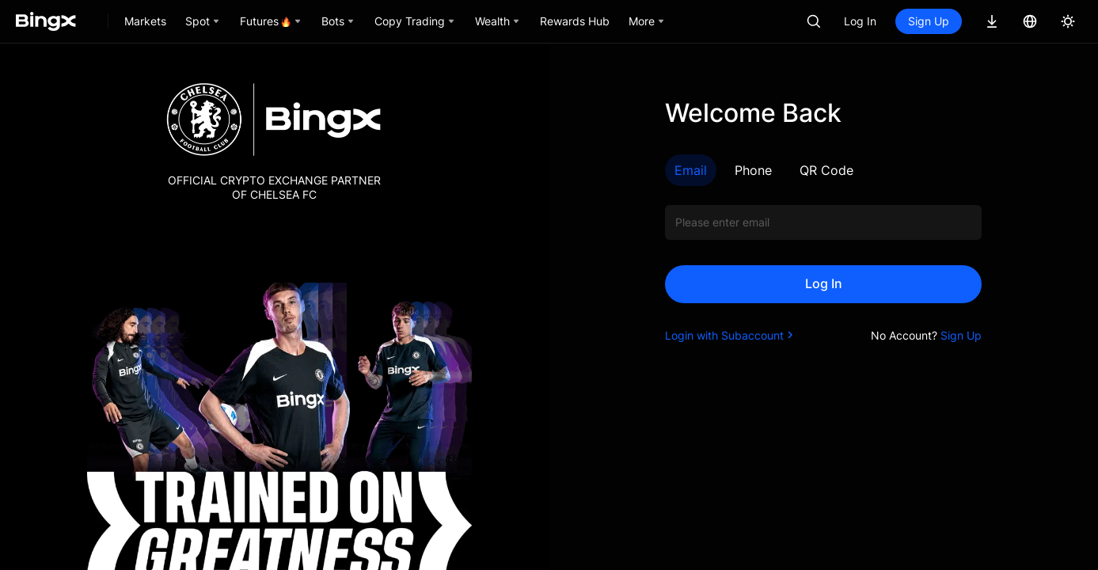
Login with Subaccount (730, 335)
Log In (860, 21)
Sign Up (928, 21)
